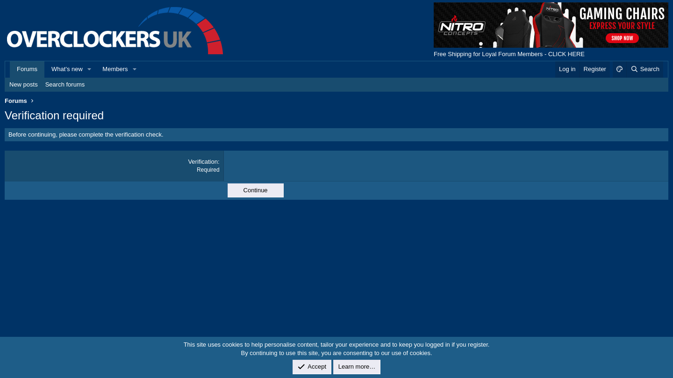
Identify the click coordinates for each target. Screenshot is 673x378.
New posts (23, 84)
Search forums (65, 84)
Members (115, 69)
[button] (90, 69)
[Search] (644, 69)
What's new (67, 69)
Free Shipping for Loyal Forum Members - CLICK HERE (509, 54)
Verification (203, 161)
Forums (27, 69)
